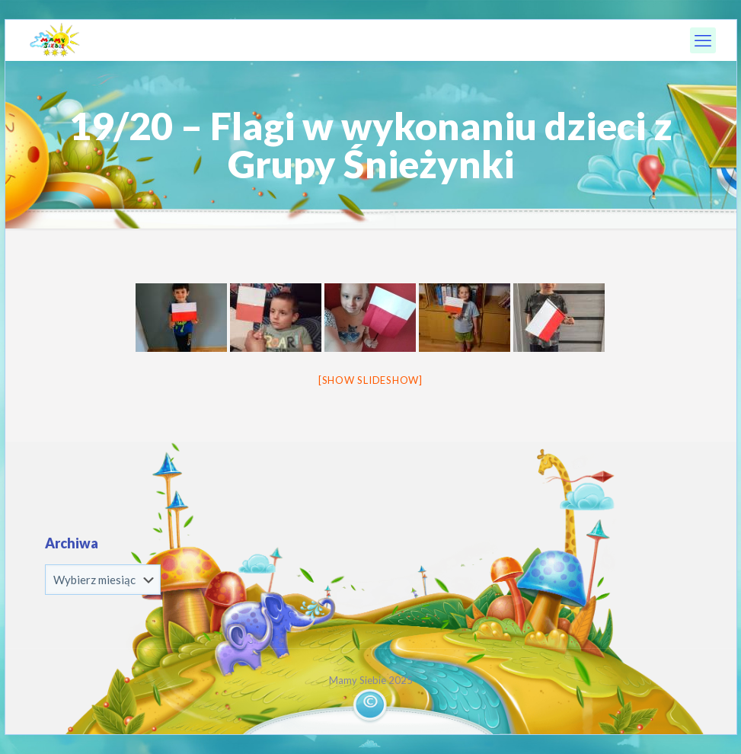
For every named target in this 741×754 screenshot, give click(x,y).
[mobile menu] (703, 40)
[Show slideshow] (370, 380)
